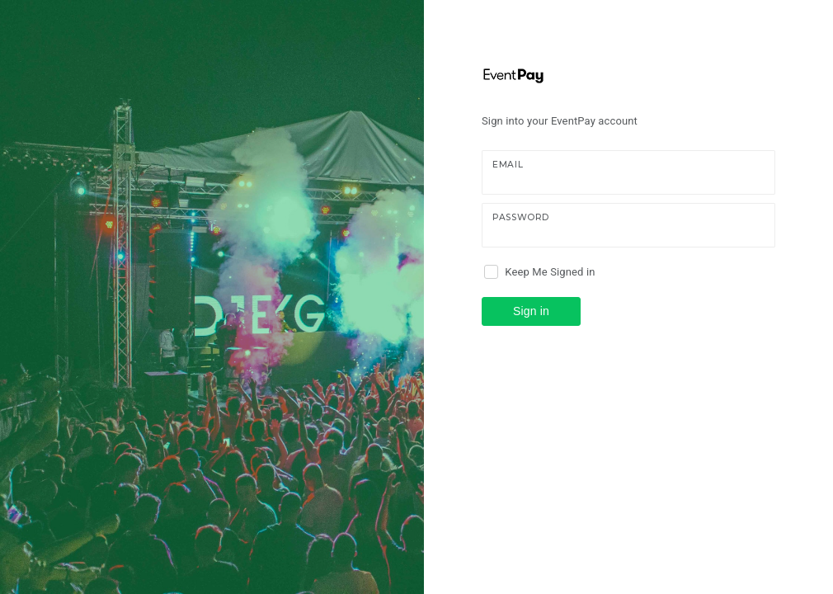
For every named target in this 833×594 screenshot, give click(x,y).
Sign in (531, 311)
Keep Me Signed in (550, 272)
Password (520, 217)
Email (507, 164)
